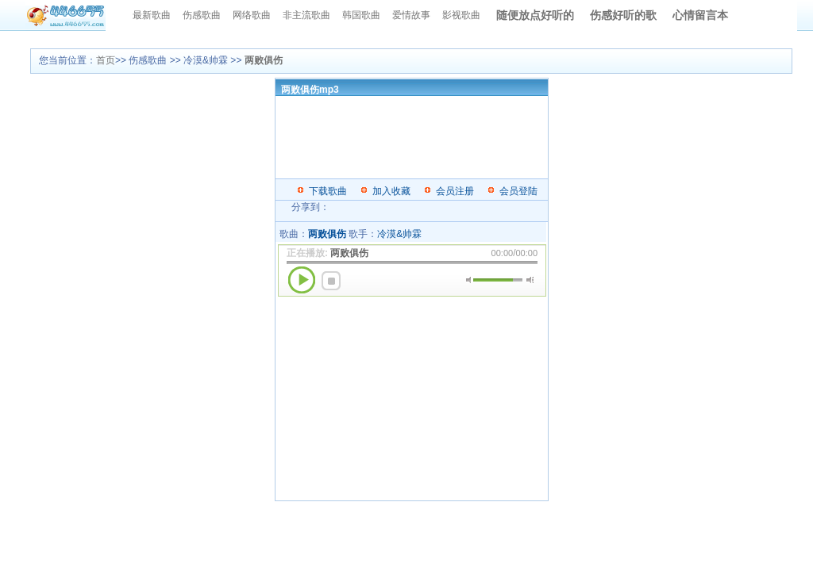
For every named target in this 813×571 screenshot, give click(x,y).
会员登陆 (518, 191)
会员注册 (455, 191)
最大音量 (530, 280)
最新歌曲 (152, 15)
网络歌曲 (252, 15)
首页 (105, 60)
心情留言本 (700, 15)
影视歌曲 (461, 15)
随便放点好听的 (535, 15)
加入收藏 (391, 191)
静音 (469, 280)
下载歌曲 (328, 191)
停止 (331, 280)
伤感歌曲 (202, 15)
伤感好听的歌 (623, 15)
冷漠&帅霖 (399, 234)
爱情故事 (411, 15)
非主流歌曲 (306, 15)
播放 (301, 279)
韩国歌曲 (361, 15)
